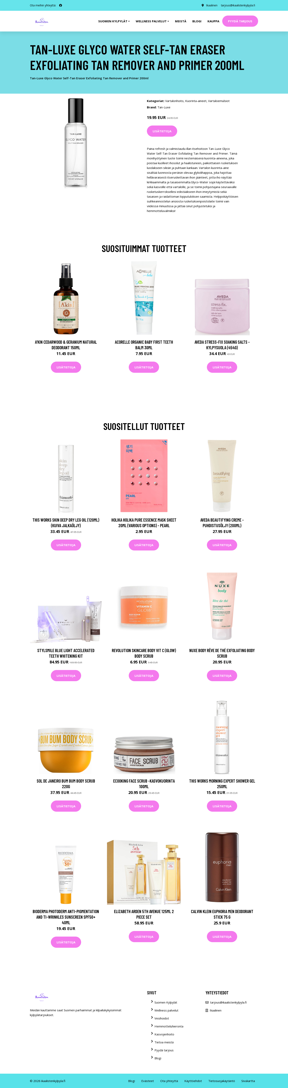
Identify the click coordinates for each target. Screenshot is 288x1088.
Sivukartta (248, 1081)
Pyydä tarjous (240, 21)
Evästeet (147, 1081)
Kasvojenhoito (164, 1034)
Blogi (197, 21)
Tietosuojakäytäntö (221, 1081)
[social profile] (61, 5)
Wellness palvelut (166, 1010)
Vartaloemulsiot (219, 101)
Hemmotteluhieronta (168, 1026)
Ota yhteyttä (169, 1081)
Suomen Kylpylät (165, 1002)
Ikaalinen (210, 5)
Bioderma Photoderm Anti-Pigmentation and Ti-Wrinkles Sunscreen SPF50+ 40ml (66, 917)
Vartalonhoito (174, 101)
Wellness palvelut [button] (151, 21)
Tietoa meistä (164, 1042)
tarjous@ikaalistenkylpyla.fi (237, 5)
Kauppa (213, 21)
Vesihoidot (161, 1018)
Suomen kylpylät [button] (112, 21)
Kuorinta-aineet (195, 101)
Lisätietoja (162, 131)
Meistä (180, 21)
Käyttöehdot (193, 1081)
